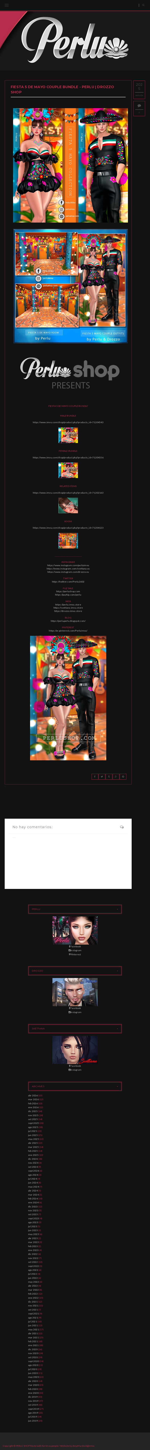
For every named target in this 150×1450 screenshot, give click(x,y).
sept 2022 (33, 1266)
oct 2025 (33, 1119)
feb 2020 (33, 1389)
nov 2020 (33, 1353)
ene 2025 (33, 1155)
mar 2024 (33, 1194)
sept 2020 (33, 1361)
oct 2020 (33, 1357)
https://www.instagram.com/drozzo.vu (68, 571)
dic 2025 (33, 1111)
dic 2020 (33, 1349)
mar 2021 (33, 1337)
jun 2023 (33, 1230)
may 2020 (33, 1376)
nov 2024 (33, 1162)
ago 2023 (33, 1222)
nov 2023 (33, 1210)
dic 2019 (33, 1396)
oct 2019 (33, 1404)
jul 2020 (32, 1369)
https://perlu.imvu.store (68, 604)
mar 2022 (33, 1289)
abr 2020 (33, 1381)
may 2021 (33, 1329)
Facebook (75, 946)
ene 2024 (33, 1202)
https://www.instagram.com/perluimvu (68, 565)
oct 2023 (33, 1214)
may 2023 (33, 1234)
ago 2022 (33, 1269)
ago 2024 (33, 1174)
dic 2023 (33, 1206)
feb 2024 (33, 1198)
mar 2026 (33, 1099)
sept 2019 (33, 1408)
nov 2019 (33, 1400)
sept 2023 (33, 1218)
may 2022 (33, 1281)
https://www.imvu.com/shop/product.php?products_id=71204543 (68, 422)
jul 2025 (32, 1131)
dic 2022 (33, 1254)
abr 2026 (33, 1095)
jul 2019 (32, 1416)
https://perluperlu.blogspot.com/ (68, 620)
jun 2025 (33, 1135)
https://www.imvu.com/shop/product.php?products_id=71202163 (68, 492)
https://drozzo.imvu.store (68, 611)
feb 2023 (33, 1246)
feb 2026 (33, 1103)
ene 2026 (33, 1107)
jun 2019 (33, 1420)
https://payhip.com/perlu (68, 594)
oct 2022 (33, 1262)
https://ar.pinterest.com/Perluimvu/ (68, 630)
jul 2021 (32, 1321)
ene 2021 (33, 1345)
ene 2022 (33, 1297)
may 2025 (33, 1139)
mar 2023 (33, 1242)
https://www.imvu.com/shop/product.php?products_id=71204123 (68, 527)
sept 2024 (33, 1170)
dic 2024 (33, 1158)
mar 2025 (33, 1147)
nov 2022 (33, 1258)
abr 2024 (33, 1190)
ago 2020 (33, 1365)
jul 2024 (32, 1178)
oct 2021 (33, 1309)
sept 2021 (33, 1313)
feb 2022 (33, 1293)
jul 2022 (32, 1273)
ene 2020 (33, 1392)
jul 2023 (32, 1226)
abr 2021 (33, 1333)
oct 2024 (33, 1166)
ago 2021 (33, 1317)
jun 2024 (33, 1182)
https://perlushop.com (68, 591)
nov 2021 (33, 1305)
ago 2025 (33, 1127)
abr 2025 (33, 1142)
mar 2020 (33, 1384)
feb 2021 (33, 1341)
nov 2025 (33, 1115)
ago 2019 (33, 1412)
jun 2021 (33, 1325)
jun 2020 (33, 1373)
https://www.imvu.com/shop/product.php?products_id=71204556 (68, 457)
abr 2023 (33, 1238)
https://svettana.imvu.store (68, 607)
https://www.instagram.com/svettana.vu (68, 568)
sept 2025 (33, 1123)
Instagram (75, 950)
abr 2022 (33, 1285)
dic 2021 (33, 1301)
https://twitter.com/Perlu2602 (68, 581)
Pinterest (75, 954)
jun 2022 (33, 1277)
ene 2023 (33, 1250)
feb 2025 (33, 1150)
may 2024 (33, 1186)
